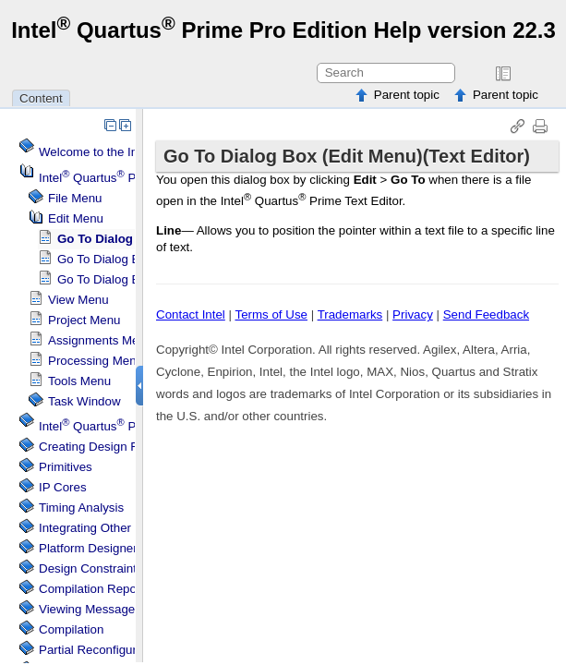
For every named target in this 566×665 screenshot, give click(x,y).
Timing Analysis (81, 507)
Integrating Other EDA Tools (115, 528)
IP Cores (63, 487)
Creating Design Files (97, 446)
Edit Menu (75, 218)
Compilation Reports (95, 589)
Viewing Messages (90, 609)
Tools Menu (79, 381)
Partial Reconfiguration (101, 650)
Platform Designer (88, 548)
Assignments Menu (100, 340)
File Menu (75, 198)
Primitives (65, 467)
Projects (123, 426)
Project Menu (84, 320)
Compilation (71, 629)
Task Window (84, 401)
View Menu (78, 300)
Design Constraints (91, 568)
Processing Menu (95, 361)
